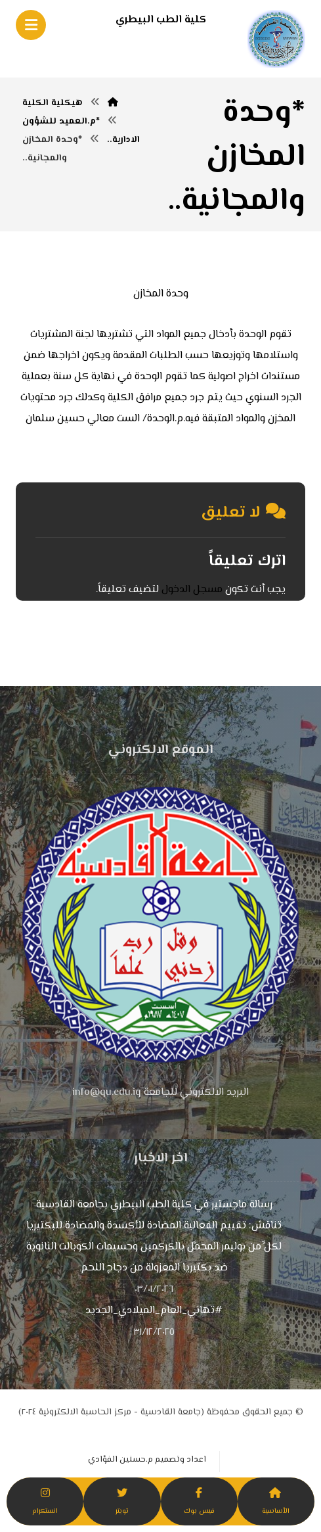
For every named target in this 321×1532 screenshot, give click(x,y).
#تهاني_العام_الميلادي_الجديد (154, 1311)
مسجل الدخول (192, 590)
